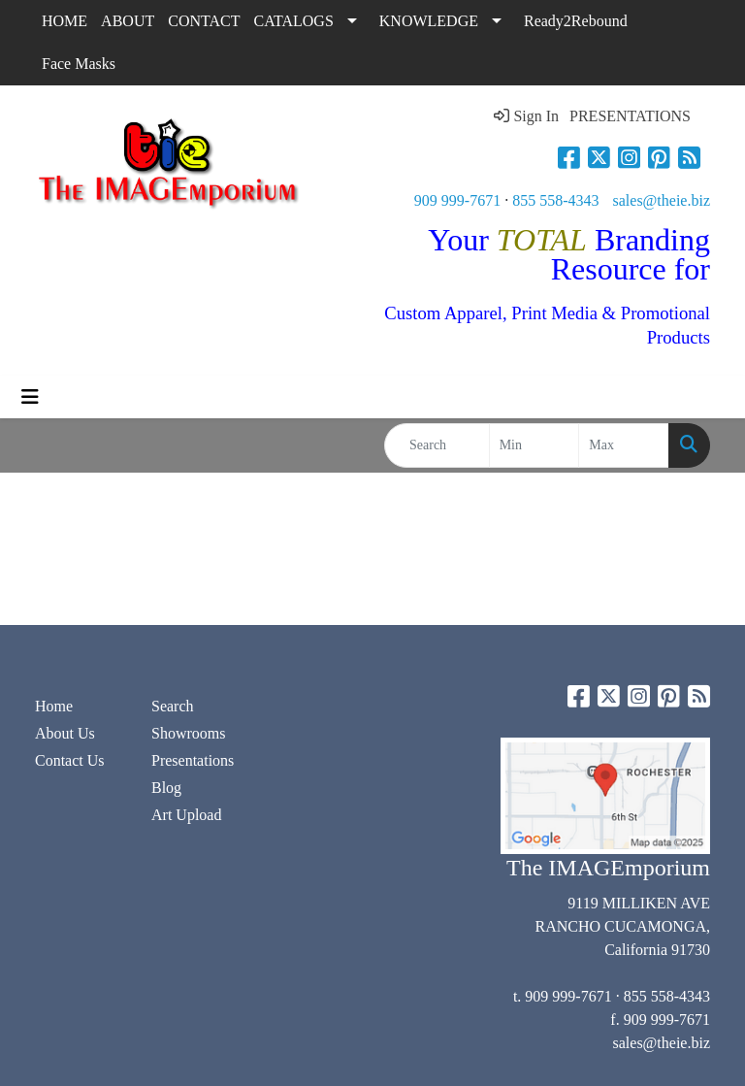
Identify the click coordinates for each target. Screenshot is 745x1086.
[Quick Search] (437, 445)
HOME (64, 21)
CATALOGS (294, 21)
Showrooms (188, 733)
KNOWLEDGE (428, 21)
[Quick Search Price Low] (534, 445)
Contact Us (70, 760)
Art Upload (186, 814)
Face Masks (78, 63)
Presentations (192, 760)
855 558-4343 (555, 200)
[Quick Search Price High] (623, 445)
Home (54, 706)
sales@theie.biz (661, 200)
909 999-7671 (457, 200)
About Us (65, 733)
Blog (166, 787)
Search (172, 706)
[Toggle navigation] (30, 397)
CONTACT (204, 21)
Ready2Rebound (576, 21)
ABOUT (127, 21)
